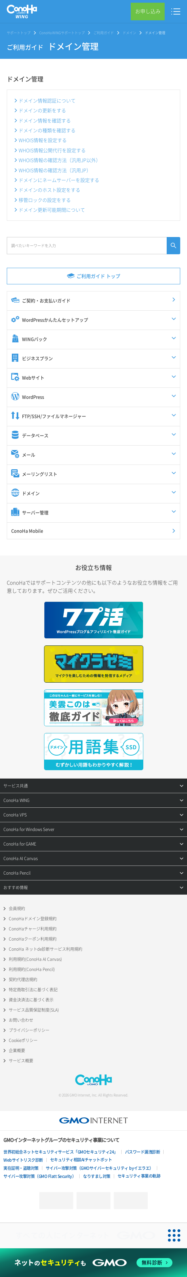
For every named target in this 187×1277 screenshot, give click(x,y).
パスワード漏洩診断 (142, 1152)
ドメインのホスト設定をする (49, 189)
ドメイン (129, 32)
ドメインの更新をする (42, 110)
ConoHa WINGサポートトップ (62, 32)
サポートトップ (18, 32)
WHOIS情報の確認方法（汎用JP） (55, 170)
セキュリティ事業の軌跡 (139, 1176)
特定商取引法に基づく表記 (33, 990)
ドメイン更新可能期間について (52, 209)
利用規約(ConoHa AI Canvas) (35, 959)
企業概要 (17, 1050)
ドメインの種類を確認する (47, 130)
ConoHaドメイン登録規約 (33, 919)
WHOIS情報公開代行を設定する (52, 150)
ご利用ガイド (104, 32)
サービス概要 (21, 1061)
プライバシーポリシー (29, 1030)
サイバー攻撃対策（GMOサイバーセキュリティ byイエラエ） (99, 1168)
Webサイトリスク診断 (23, 1160)
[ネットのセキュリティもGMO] (93, 1262)
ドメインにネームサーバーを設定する (59, 179)
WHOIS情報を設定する (43, 140)
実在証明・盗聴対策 (21, 1168)
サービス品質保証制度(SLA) (34, 1010)
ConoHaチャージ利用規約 (33, 929)
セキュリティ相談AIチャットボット (81, 1160)
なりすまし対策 (96, 1176)
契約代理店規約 (23, 979)
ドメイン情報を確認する (45, 120)
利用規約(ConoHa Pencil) (32, 969)
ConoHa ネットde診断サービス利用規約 (45, 949)
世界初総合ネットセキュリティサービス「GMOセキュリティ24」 (60, 1152)
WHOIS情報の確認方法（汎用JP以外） (60, 160)
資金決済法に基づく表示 (31, 1000)
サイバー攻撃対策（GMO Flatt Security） (39, 1176)
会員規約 (17, 908)
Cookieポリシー (23, 1040)
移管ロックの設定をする (45, 199)
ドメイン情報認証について (47, 100)
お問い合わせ (21, 1020)
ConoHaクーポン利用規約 (33, 939)
